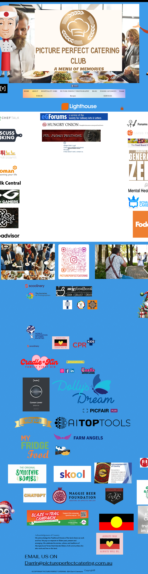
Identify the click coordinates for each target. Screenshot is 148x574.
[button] (122, 108)
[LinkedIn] (72, 371)
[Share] (74, 86)
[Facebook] (67, 371)
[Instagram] (62, 371)
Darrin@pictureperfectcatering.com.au (68, 563)
